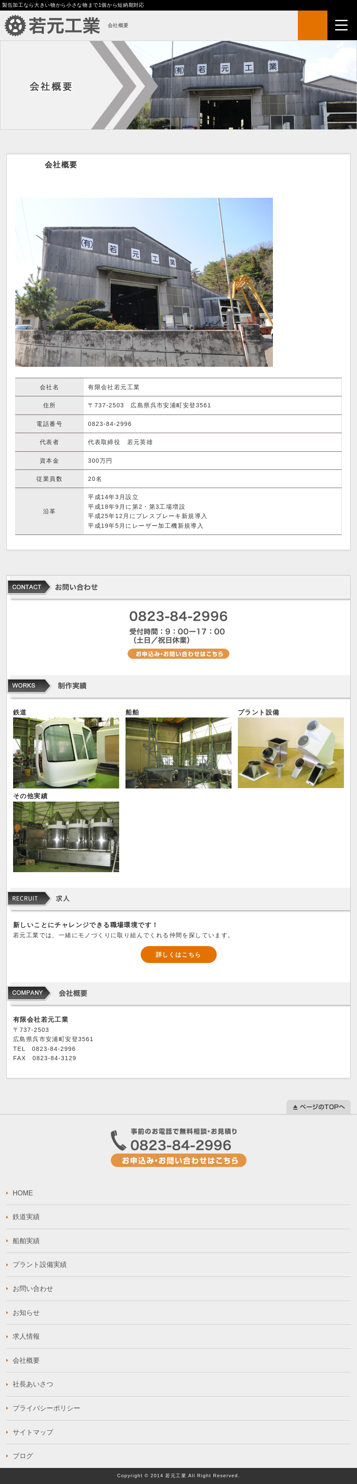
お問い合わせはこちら (179, 1148)
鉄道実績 (26, 1216)
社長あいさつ (33, 1384)
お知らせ (26, 1312)
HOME (23, 1193)
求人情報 (26, 1336)
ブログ (23, 1455)
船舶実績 (26, 1240)
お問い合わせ (33, 1288)
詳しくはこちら (179, 954)
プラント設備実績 (40, 1264)
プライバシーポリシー (46, 1408)
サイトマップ (33, 1432)
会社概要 (26, 1360)
